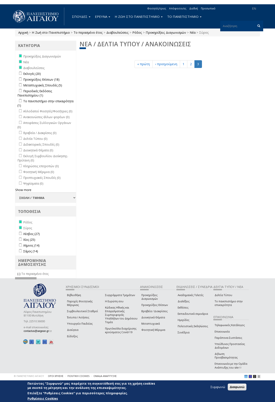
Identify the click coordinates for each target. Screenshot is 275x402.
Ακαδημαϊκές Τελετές (190, 295)
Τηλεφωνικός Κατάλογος (230, 325)
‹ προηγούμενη (166, 64)
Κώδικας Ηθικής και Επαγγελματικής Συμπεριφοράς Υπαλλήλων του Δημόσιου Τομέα (121, 315)
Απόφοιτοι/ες (177, 8)
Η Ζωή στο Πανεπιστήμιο (51, 32)
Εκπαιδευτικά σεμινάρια (193, 314)
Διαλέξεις (183, 301)
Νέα (193, 32)
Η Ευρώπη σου (114, 301)
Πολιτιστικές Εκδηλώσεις (193, 326)
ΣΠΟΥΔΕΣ (81, 16)
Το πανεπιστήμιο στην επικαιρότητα (229, 303)
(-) (19, 274)
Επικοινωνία (222, 331)
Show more (23, 190)
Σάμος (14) (30, 251)
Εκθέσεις (183, 307)
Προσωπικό (208, 8)
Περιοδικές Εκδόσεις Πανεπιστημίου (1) (34, 93)
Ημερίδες (183, 320)
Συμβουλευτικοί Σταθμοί (82, 311)
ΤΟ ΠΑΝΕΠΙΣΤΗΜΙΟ (184, 16)
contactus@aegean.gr (38, 331)
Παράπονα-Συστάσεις (228, 338)
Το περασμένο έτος (88, 32)
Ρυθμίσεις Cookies (43, 398)
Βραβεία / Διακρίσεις (154, 311)
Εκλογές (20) (32, 74)
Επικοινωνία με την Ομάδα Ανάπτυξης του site (231, 365)
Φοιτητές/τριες (156, 8)
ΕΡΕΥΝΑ (102, 16)
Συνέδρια (183, 332)
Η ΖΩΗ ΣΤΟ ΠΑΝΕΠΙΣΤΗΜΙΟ (139, 16)
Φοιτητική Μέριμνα (153, 330)
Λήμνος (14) (31, 245)
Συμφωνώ (217, 387)
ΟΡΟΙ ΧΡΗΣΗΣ (55, 376)
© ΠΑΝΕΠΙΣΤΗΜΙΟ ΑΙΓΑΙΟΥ (29, 376)
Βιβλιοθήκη (74, 295)
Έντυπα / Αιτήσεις (78, 317)
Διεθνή (193, 8)
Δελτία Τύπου (223, 295)
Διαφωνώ (237, 387)
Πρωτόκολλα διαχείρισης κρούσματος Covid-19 (120, 330)
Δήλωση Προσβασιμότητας (226, 355)
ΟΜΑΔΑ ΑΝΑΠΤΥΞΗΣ (105, 376)
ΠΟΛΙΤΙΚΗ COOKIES (78, 376)
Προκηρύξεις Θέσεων (154, 305)
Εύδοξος (72, 336)
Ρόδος (137, 32)
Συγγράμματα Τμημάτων (120, 295)
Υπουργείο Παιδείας (80, 323)
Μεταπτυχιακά (150, 323)
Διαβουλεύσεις (117, 32)
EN (254, 8)
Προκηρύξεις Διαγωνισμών (166, 32)
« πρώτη (143, 64)
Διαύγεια (72, 330)
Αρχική (23, 32)
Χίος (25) (29, 240)
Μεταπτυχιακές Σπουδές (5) (42, 85)
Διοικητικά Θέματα (153, 317)
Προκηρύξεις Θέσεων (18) (41, 79)
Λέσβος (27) (31, 234)
